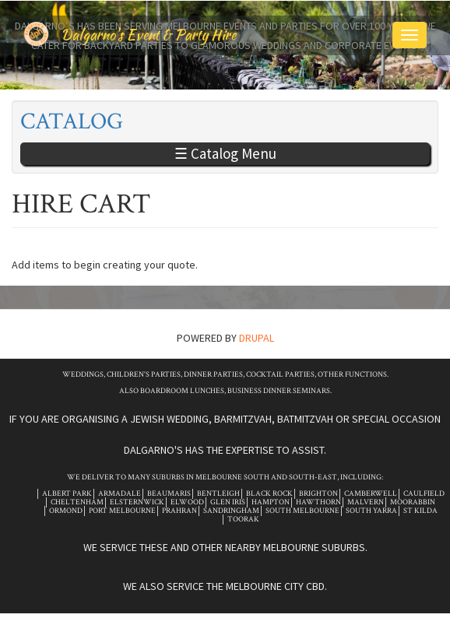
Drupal (256, 338)
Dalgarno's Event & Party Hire (148, 34)
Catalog (71, 122)
